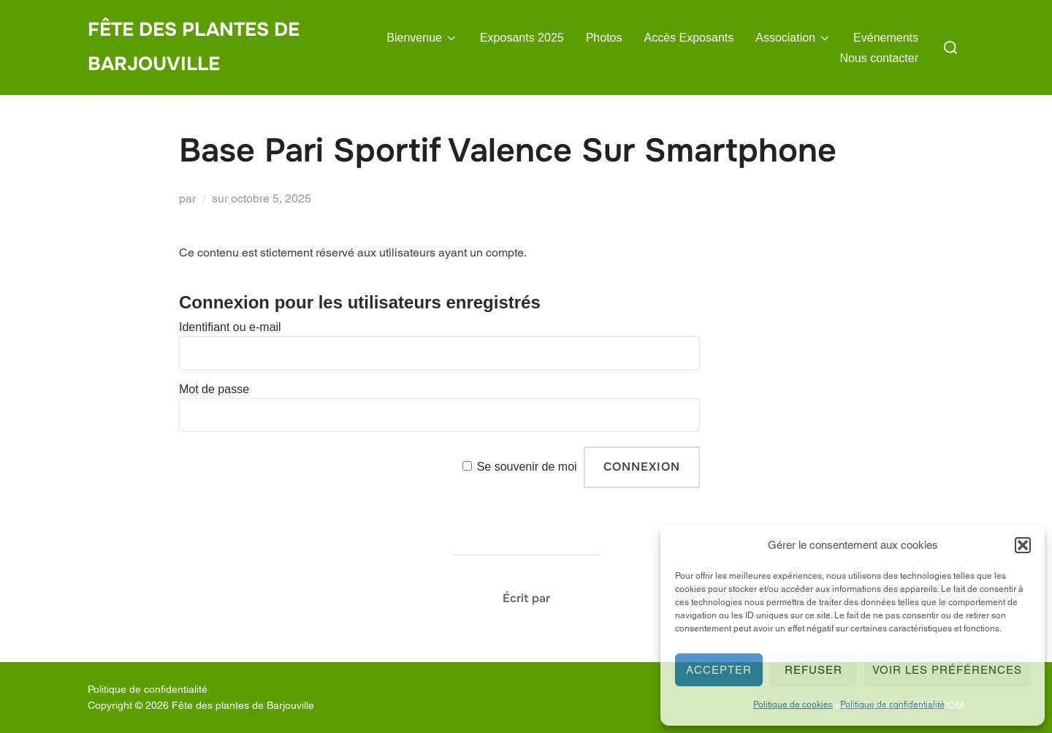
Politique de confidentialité (892, 704)
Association (793, 38)
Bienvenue (422, 38)
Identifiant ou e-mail (230, 327)
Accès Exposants (689, 37)
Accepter (719, 670)
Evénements (885, 37)
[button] (1022, 545)
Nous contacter (878, 58)
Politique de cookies (793, 704)
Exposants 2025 (522, 37)
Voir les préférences (947, 670)
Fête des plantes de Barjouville (194, 47)
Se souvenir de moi (527, 466)
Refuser (813, 670)
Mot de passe (214, 389)
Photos (604, 37)
